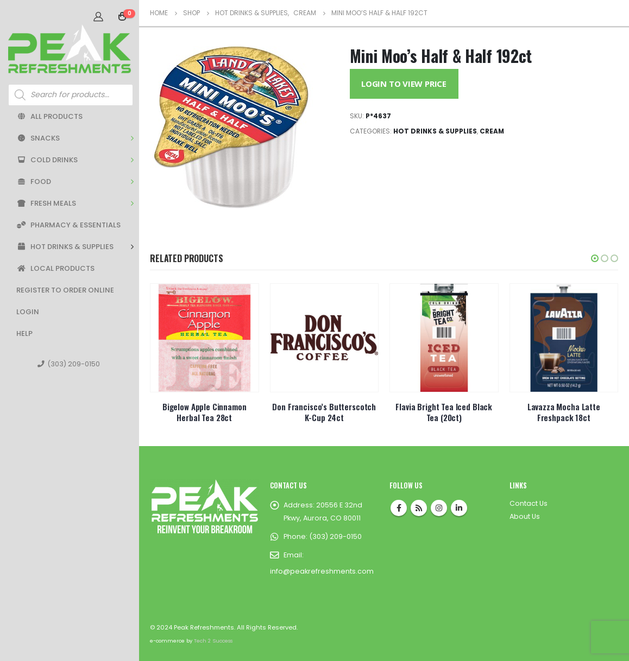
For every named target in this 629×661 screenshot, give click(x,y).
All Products (49, 116)
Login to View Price (403, 83)
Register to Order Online (65, 290)
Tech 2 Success (213, 640)
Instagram (439, 508)
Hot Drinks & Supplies (65, 246)
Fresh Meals (46, 203)
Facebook (399, 508)
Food (33, 181)
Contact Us (529, 503)
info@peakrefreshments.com (322, 571)
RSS (419, 508)
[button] (595, 258)
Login (27, 312)
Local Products (55, 268)
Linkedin (459, 508)
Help (24, 333)
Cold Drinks (47, 160)
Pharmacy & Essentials (68, 225)
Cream (492, 131)
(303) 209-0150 (68, 363)
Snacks (38, 138)
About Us (525, 516)
